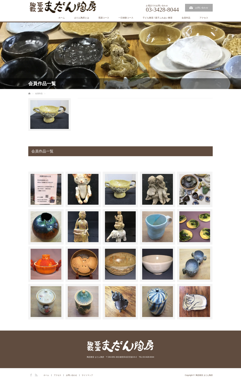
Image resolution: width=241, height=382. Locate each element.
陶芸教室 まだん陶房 (204, 375)
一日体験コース (125, 17)
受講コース (103, 17)
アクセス (204, 17)
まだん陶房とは (81, 17)
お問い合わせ (201, 7)
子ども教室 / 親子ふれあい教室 (157, 17)
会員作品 (186, 17)
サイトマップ (87, 375)
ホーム (61, 17)
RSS (36, 374)
